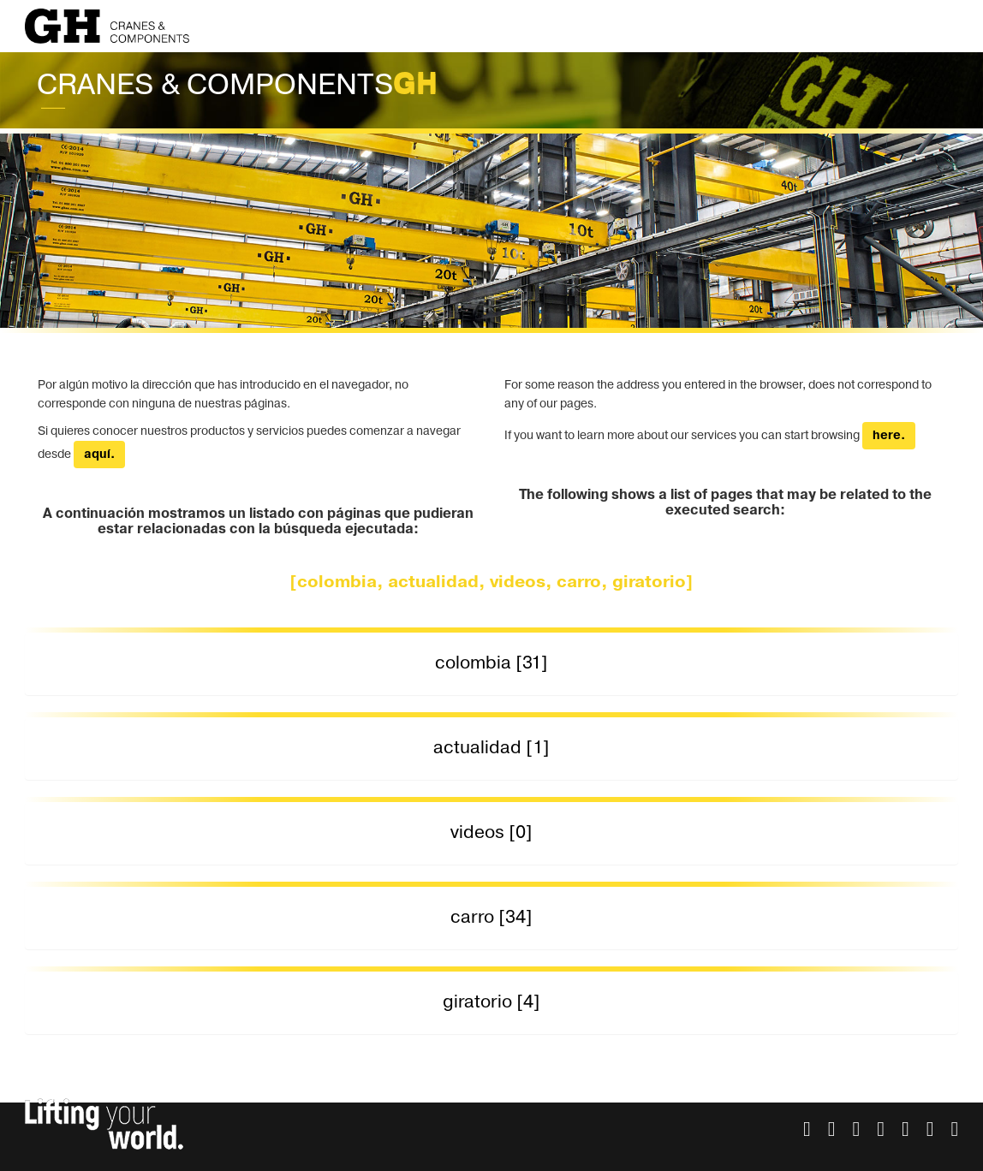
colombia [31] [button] (491, 663)
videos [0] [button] (491, 832)
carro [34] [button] (491, 917)
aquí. (99, 454)
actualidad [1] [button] (491, 747)
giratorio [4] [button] (491, 1002)
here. (889, 435)
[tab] (492, 663)
